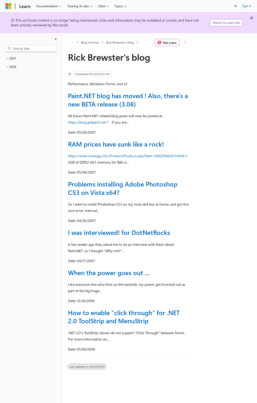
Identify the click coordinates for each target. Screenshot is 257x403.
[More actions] (185, 42)
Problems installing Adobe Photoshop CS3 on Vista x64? (122, 188)
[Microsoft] (8, 6)
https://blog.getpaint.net (87, 122)
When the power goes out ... (109, 272)
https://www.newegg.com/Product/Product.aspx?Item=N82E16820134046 (126, 155)
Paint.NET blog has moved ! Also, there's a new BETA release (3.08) (128, 99)
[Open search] (235, 6)
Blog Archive (90, 42)
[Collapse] (55, 39)
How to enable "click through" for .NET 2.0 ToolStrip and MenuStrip (124, 316)
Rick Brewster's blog (120, 42)
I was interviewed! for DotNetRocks (119, 232)
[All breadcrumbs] (72, 42)
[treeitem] (31, 58)
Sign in (247, 6)
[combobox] (31, 48)
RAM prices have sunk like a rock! (116, 144)
